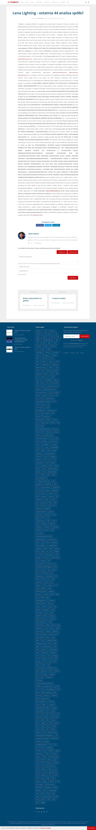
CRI (45, 459)
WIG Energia (39, 784)
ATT (48, 404)
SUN (42, 747)
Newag (48, 631)
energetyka (54, 490)
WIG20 (55, 787)
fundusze (38, 508)
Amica (43, 386)
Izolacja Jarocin (40, 564)
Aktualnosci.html (37, 215)
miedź (50, 606)
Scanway (54, 708)
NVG (47, 637)
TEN (44, 757)
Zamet (38, 796)
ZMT (54, 799)
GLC (48, 518)
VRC (48, 778)
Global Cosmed (40, 521)
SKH (37, 726)
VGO (44, 772)
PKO (50, 671)
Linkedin (56, 225)
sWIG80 (50, 750)
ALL (48, 383)
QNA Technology (46, 692)
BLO (37, 423)
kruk (48, 579)
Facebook (40, 225)
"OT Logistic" (45, 355)
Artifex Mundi (49, 398)
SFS (37, 720)
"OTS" (37, 358)
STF (50, 744)
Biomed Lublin (40, 420)
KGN (37, 573)
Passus (43, 655)
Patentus (55, 655)
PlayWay (52, 674)
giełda (37, 518)
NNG (37, 634)
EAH (55, 484)
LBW (46, 582)
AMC (37, 386)
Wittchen (38, 790)
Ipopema (43, 561)
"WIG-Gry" (55, 364)
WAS (53, 778)
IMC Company (49, 554)
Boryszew (55, 429)
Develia (38, 472)
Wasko (38, 781)
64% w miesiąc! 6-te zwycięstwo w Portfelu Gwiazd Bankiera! (21, 339)
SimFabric (43, 723)
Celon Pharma (54, 441)
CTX (55, 459)
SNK (37, 729)
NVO (53, 637)
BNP (42, 426)
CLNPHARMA (54, 447)
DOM (53, 475)
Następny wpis (62, 292)
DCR (50, 466)
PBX (37, 659)
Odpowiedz (73, 278)
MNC (51, 613)
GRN (52, 530)
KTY (53, 579)
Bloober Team (45, 423)
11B (37, 371)
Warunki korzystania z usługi (55, 263)
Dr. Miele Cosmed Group (43, 481)
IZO (49, 561)
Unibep (43, 769)
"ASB (56, 334)
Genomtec (39, 515)
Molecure (52, 616)
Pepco (38, 665)
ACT (37, 377)
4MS (52, 374)
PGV (48, 665)
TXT (37, 766)
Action (43, 377)
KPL (56, 576)
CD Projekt (44, 441)
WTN (48, 793)
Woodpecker (52, 790)
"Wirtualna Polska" (41, 367)
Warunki (72, 353)
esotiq (50, 493)
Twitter (48, 225)
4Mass (46, 374)
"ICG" (37, 349)
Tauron (38, 757)
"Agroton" (39, 331)
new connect (39, 631)
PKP (37, 674)
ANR (50, 392)
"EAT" (55, 343)
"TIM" (37, 364)
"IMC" (43, 349)
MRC (53, 625)
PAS (37, 655)
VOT (50, 775)
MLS (46, 613)
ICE (47, 551)
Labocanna (39, 582)
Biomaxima (47, 417)
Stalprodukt (54, 738)
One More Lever (46, 646)
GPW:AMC (44, 524)
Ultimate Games (50, 766)
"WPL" (51, 367)
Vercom (38, 772)
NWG (37, 640)
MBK (52, 594)
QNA (37, 692)
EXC (57, 496)
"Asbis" (38, 337)
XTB (53, 793)
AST (55, 401)
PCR (56, 659)
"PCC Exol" (45, 358)
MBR (57, 594)
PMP (37, 677)
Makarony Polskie (41, 591)
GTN (42, 542)
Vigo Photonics (53, 772)
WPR (42, 793)
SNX (42, 729)
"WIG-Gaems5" (46, 364)
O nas (27, 2)
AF (48, 377)
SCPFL (53, 711)
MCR (42, 597)
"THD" (57, 361)
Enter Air (43, 493)
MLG (53, 610)
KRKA (37, 579)
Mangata (51, 591)
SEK (48, 714)
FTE (54, 505)
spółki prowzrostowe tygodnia (44, 735)
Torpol (54, 760)
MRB (47, 625)
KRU (43, 579)
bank (47, 407)
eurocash (43, 496)
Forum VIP (47, 2)
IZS (54, 564)
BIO (53, 413)
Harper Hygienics (41, 545)
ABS (57, 374)
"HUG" (46, 346)
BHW (47, 413)
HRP (37, 551)
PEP (55, 662)
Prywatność (66, 353)
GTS (47, 542)
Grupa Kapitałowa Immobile (44, 536)
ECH (37, 487)
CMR (42, 450)
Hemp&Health (53, 545)
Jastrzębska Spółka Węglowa (44, 567)
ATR (37, 404)
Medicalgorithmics (41, 600)
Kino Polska (44, 573)
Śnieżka (54, 726)
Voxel (42, 778)
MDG (47, 597)
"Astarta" (45, 337)
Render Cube (45, 698)
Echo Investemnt (46, 487)
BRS (42, 432)
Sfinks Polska (54, 717)
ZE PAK (56, 796)
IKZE (41, 554)
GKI (43, 518)
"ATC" (52, 337)
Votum (56, 775)
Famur (46, 499)
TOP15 (43, 760)
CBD (56, 438)
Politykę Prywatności (75, 343)
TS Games (56, 763)
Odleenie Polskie (51, 640)
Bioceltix (38, 417)
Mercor (38, 606)
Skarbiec (56, 723)
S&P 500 (51, 701)
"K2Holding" (39, 352)
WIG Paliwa (39, 787)
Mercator (50, 603)
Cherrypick (45, 444)
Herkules (38, 548)
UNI (37, 769)
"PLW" (37, 361)
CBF (37, 441)
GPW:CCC (47, 527)
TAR (47, 754)
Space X (38, 732)
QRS (54, 692)
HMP (45, 548)
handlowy (54, 542)
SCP (48, 711)
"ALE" (45, 331)
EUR (37, 496)
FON (55, 502)
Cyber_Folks (39, 462)
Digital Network (52, 472)
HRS (42, 551)
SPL (44, 732)
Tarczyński (54, 754)
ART (42, 398)
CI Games (54, 444)
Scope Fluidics (40, 711)
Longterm (13, 821)
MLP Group (39, 613)
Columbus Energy (49, 453)
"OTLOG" (54, 355)
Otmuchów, (44, 652)
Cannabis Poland (48, 435)
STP (55, 744)
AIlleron (56, 380)
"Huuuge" (53, 346)
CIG (37, 447)
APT (37, 398)
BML (58, 423)
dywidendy (48, 484)
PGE (43, 665)
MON (37, 619)
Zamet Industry (46, 796)
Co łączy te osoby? (58, 298)
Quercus (46, 695)
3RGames (38, 374)
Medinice (51, 600)
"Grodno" (38, 346)
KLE (52, 573)
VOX (37, 778)
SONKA (53, 729)
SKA (50, 723)
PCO (51, 659)
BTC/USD (48, 432)
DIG (44, 472)
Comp (45, 456)
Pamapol (53, 652)
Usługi (32, 2)
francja (44, 505)
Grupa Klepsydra (41, 539)
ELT (37, 490)
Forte (37, 505)
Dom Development (41, 478)
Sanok (37, 705)
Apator (38, 395)
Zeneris (43, 799)
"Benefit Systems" (48, 340)
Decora (38, 469)
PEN (45, 662)
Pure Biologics (50, 689)
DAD (46, 462)
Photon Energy (40, 668)
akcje (37, 383)
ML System (46, 610)
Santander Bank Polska (42, 708)
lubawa (50, 585)
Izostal (49, 564)
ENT (37, 493)
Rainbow (54, 695)
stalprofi (38, 741)
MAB (37, 588)
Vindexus (43, 775)
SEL (58, 714)
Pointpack (49, 677)
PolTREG (38, 686)
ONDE (37, 646)
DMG (42, 475)
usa (56, 769)
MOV (50, 622)
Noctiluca (44, 634)
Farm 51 (53, 499)
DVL (54, 481)
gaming (51, 511)
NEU (52, 628)
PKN (37, 671)
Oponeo (43, 649)
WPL (37, 793)
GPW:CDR (55, 527)
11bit (42, 371)
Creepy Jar (53, 456)
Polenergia (39, 680)
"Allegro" (52, 331)
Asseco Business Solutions (43, 401)
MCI (37, 597)
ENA (42, 490)
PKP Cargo (44, 674)
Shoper (53, 720)
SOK (47, 729)
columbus (39, 453)
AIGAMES (48, 380)
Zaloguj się (62, 252)
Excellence (39, 499)
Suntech (38, 750)
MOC (45, 616)
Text (37, 760)
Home (22, 2)
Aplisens (45, 395)
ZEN (37, 799)
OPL (55, 646)
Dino (37, 475)
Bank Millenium (40, 410)
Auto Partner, (40, 407)
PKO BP (57, 671)
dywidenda (39, 484)
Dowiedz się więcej (45, 828)
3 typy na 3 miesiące (52, 371)
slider (42, 726)
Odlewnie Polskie (41, 643)
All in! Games (55, 383)
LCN (51, 582)
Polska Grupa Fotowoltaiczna (44, 683)
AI (42, 380)
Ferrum (44, 502)
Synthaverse (39, 754)
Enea (47, 490)
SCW (37, 714)
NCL (47, 628)
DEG (44, 469)
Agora (37, 380)
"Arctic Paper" (48, 334)
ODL (43, 640)
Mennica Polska (40, 603)
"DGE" (49, 343)
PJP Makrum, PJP (51, 668)
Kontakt (62, 2)
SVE (44, 750)
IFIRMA (56, 551)
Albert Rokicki (41, 18)
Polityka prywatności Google (44, 263)
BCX (37, 413)
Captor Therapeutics (42, 438)
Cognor (54, 450)
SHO (47, 720)
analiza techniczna (41, 392)
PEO (50, 662)
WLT (45, 790)
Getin (54, 515)
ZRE (37, 803)
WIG (58, 781)
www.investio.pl (73, 72)
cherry (38, 444)
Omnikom (44, 821)
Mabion (43, 588)
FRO (49, 505)
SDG (42, 714)
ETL (56, 493)
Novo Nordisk (40, 637)
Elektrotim (56, 487)
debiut (56, 466)
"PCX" (52, 358)
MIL (55, 606)
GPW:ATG (52, 524)
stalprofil (46, 741)
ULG (42, 766)
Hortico (57, 548)
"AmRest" (38, 334)
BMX (37, 426)
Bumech (38, 435)
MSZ (58, 625)
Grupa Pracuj (52, 539)
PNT (42, 677)
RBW (37, 698)
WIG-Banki (48, 787)
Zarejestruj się (73, 252)
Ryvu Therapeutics (41, 701)
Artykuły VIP (55, 2)
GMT (48, 521)
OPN (37, 649)
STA (57, 735)
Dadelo (53, 462)
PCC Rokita (44, 659)
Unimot (50, 769)
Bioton (49, 420)
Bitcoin (55, 420)
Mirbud (38, 610)
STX (37, 747)
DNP (48, 475)
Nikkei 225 (55, 631)
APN (51, 395)
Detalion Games (52, 469)
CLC (42, 447)
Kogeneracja (39, 576)
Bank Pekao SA (51, 410)
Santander (52, 705)
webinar (45, 781)
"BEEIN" (38, 340)
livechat (38, 585)
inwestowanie (55, 557)
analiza (38, 389)
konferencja (49, 576)
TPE (42, 763)
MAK (49, 588)
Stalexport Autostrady (42, 738)
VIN (37, 775)
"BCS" (57, 337)
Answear (56, 392)
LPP (44, 585)
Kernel (43, 570)
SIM (37, 723)
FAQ (68, 2)
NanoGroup (39, 628)
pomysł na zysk (48, 686)
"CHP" (37, 343)
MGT (44, 606)
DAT (37, 466)
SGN (42, 720)
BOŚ (37, 432)
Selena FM (39, 717)
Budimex (56, 432)
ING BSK (38, 557)
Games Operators (41, 511)
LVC (56, 585)
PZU (58, 689)
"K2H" (49, 349)
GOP (54, 521)
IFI (51, 551)
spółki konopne (52, 732)
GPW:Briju (39, 527)
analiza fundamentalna (49, 389)
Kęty (48, 570)
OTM (37, 652)
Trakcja (48, 763)
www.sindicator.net (23, 75)
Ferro (37, 502)
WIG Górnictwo (50, 784)
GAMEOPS (47, 508)
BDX (42, 413)
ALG (43, 383)
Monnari (44, 619)
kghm (54, 570)
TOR (49, 760)
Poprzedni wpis (33, 292)
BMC (53, 423)
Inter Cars (46, 557)
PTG (37, 689)
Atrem (42, 404)
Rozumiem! (91, 828)
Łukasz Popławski (20, 334)
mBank (46, 594)
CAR (51, 438)
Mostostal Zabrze (41, 622)
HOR (50, 548)
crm (50, 459)
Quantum (38, 695)
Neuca (57, 628)
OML (49, 643)
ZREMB (43, 803)
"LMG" (37, 355)
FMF (50, 502)
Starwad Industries (41, 744)
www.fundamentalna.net (25, 59)
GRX (37, 542)
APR (56, 395)
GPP (37, 524)
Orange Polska (53, 649)
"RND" (44, 361)
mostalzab (52, 619)
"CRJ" (43, 343)
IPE (37, 561)
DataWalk (43, 466)
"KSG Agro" (56, 352)
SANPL (44, 705)
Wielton (52, 781)
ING (57, 554)
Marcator (38, 594)
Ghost (55, 821)
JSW (56, 567)
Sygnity (57, 750)
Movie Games (40, 625)
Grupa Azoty (39, 533)
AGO (52, 377)
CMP (37, 450)
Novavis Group (54, 634)
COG (48, 450)
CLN (47, 447)
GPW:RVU (38, 530)
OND (55, 643)
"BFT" (57, 340)
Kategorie (39, 2)
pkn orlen (44, 671)
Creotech (38, 459)
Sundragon (49, 747)
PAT (49, 655)
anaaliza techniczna (53, 386)
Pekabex (38, 662)
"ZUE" (56, 367)
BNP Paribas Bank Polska (43, 429)
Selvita (46, 717)
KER (37, 570)
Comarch (38, 456)
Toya (37, 763)
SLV (48, 726)
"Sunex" (50, 361)
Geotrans (47, 515)
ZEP (49, 799)
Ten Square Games (53, 757)
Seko (52, 714)
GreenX (46, 530)
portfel (57, 686)
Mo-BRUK (38, 616)
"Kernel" (48, 352)
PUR (42, 689)
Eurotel (51, 496)
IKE (37, 554)
